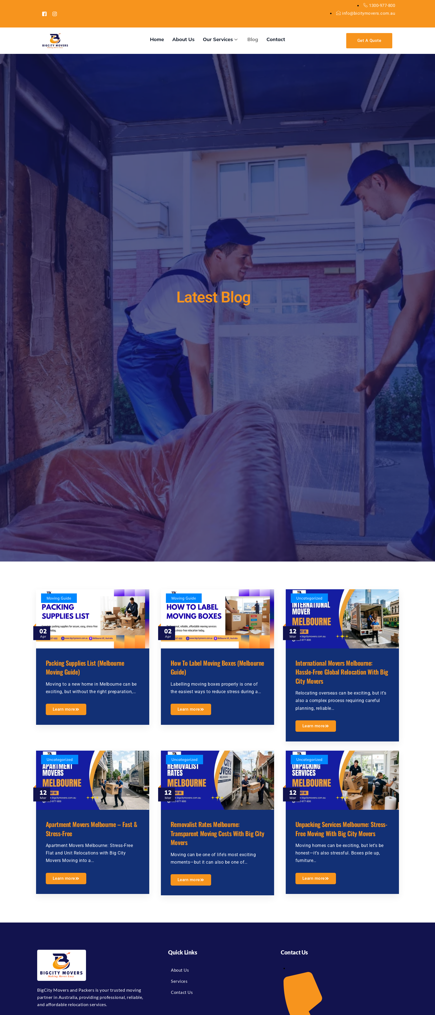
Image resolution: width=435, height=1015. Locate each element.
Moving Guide (60, 598)
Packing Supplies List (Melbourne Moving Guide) (90, 665)
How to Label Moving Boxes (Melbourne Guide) (207, 665)
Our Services (221, 39)
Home (157, 39)
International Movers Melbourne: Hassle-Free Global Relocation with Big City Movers (339, 670)
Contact (275, 39)
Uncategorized (310, 598)
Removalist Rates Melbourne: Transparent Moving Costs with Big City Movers (217, 831)
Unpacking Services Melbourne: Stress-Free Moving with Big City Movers (339, 831)
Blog (252, 39)
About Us (183, 39)
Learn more (67, 708)
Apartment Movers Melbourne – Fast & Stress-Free (88, 826)
